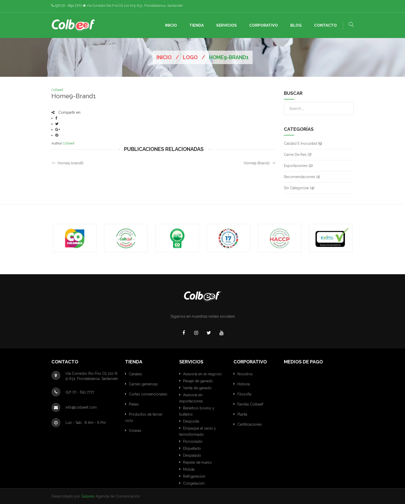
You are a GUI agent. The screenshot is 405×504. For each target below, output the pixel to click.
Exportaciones (296, 166)
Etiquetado (192, 448)
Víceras (135, 431)
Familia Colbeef (250, 404)
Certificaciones (249, 424)
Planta (242, 414)
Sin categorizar (296, 188)
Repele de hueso (197, 462)
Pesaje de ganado (198, 381)
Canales (135, 374)
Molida (188, 469)
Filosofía (244, 394)
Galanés (88, 496)
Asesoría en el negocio (202, 374)
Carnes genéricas (143, 384)
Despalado (192, 455)
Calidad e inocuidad (300, 143)
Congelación (194, 483)
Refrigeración (194, 476)
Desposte (191, 421)
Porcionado (192, 441)
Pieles (134, 404)
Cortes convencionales (148, 394)
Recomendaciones (299, 177)
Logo (190, 57)
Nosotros (245, 374)
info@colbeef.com (81, 407)
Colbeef (57, 90)
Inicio (164, 57)
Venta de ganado (197, 388)
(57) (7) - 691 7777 (68, 5)
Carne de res (295, 154)
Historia (243, 384)
